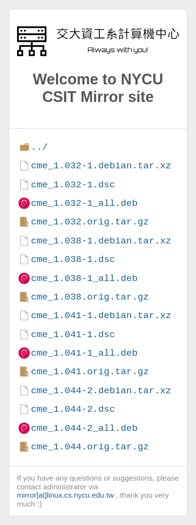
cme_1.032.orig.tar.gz (90, 221)
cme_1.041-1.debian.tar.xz (101, 315)
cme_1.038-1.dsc (73, 259)
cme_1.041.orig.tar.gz (90, 371)
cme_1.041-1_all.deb (84, 353)
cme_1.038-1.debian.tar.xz (101, 240)
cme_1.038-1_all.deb (84, 278)
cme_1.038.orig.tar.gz (90, 296)
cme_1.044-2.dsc (73, 409)
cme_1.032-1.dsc (73, 184)
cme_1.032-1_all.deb (84, 203)
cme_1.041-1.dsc (73, 334)
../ (39, 147)
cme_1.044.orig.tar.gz (90, 446)
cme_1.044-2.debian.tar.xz (101, 390)
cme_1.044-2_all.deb (84, 428)
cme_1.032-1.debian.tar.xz (101, 165)
